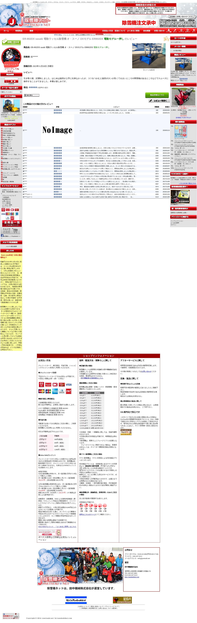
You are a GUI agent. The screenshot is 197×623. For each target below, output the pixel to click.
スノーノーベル (179, 138)
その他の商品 (177, 50)
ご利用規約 (5, 197)
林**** (24, 179)
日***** (25, 148)
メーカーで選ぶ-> (7, 129)
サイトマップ (6, 207)
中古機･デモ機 (6, 148)
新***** (25, 113)
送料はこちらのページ (87, 514)
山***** (25, 163)
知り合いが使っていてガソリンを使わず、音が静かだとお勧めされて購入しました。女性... (108, 189)
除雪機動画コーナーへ (180, 203)
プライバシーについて (9, 195)
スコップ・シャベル (8, 173)
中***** (25, 176)
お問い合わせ (6, 201)
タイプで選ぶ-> (6, 137)
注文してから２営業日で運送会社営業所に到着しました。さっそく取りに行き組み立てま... (108, 166)
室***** (25, 130)
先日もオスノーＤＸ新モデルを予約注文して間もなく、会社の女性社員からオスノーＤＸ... (108, 194)
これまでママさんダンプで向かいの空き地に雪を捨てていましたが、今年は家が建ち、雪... (108, 176)
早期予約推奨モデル (8, 133)
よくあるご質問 (7, 205)
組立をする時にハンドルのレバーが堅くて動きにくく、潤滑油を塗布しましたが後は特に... (108, 168)
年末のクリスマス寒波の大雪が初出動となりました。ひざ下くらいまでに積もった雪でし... (108, 158)
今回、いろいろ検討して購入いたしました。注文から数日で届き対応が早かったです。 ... (107, 163)
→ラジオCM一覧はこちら (187, 183)
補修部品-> (5, 152)
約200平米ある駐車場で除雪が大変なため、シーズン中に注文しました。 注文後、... (106, 113)
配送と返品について (97, 606)
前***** (25, 189)
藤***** (25, 168)
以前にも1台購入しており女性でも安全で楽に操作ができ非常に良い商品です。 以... (106, 197)
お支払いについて (7, 190)
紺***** (25, 166)
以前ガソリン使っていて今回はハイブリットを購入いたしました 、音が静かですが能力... (108, 181)
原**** (24, 173)
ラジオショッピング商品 (9, 167)
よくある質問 (175, 223)
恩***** (25, 192)
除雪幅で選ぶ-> (6, 139)
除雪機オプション (7, 150)
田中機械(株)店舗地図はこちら (92, 378)
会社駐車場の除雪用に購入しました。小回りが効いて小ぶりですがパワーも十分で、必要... (108, 148)
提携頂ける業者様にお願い (179, 212)
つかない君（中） (180, 166)
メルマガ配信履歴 (11, 246)
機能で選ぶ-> (6, 144)
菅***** (25, 158)
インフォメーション (177, 221)
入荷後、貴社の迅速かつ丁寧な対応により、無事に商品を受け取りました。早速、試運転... (108, 155)
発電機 (4, 177)
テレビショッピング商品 (9, 164)
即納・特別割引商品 (8, 135)
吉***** (25, 153)
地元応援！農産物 (7, 181)
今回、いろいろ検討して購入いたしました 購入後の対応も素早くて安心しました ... (105, 184)
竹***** (25, 110)
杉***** (25, 161)
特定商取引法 (6, 199)
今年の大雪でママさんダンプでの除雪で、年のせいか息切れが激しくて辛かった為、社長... (108, 161)
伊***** (25, 150)
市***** (25, 181)
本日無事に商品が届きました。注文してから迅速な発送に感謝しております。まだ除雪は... (108, 110)
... (80, 130)
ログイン (173, 224)
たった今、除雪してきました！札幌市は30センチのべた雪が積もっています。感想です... (107, 179)
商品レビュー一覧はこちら (179, 80)
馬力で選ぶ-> (6, 146)
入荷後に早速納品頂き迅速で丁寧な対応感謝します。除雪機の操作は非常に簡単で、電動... (108, 153)
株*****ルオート (27, 194)
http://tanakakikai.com (132, 577)
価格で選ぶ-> (6, 141)
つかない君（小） (180, 148)
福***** (25, 155)
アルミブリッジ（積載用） (10, 175)
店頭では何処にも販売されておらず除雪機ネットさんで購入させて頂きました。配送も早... (108, 150)
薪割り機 (4, 162)
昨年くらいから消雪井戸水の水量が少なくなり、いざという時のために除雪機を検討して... (108, 173)
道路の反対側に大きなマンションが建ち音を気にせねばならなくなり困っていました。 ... (107, 192)
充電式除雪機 (6, 131)
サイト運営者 (6, 203)
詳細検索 (11, 83)
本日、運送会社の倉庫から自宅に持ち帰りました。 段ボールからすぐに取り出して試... (107, 186)
